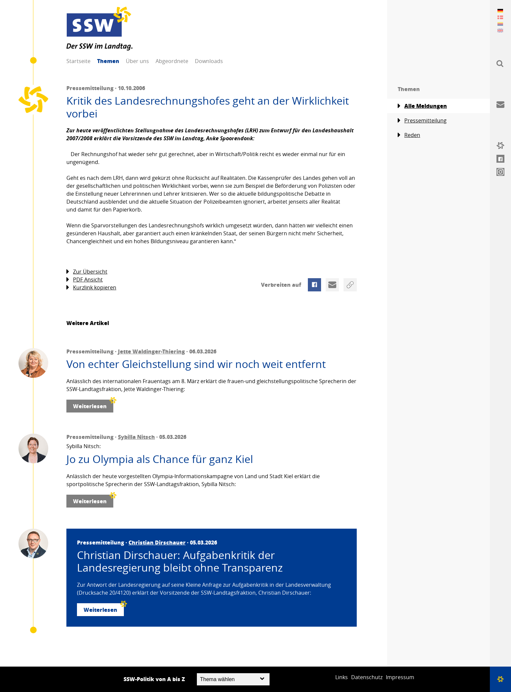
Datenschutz (367, 677)
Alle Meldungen (422, 106)
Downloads (209, 61)
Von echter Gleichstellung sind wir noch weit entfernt (196, 364)
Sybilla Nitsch (136, 437)
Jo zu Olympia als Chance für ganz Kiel (159, 459)
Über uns (137, 61)
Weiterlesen (93, 405)
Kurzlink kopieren (91, 287)
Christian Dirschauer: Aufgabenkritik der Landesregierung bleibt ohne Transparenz (180, 561)
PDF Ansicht (84, 279)
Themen (108, 61)
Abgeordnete (172, 61)
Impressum (400, 677)
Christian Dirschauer (157, 542)
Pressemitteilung (422, 120)
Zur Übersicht (86, 272)
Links (341, 677)
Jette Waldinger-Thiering (151, 351)
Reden (409, 135)
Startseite (78, 61)
